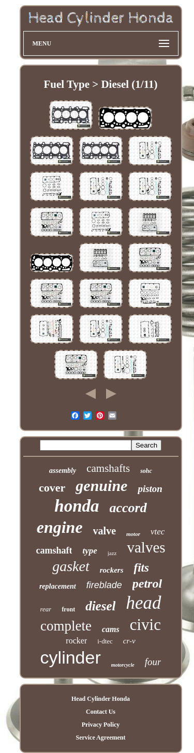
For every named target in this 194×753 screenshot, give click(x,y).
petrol (147, 583)
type (89, 551)
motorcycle (123, 665)
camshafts (108, 468)
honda (76, 506)
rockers (112, 570)
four (153, 661)
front (68, 609)
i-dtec (105, 641)
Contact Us (100, 711)
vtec (158, 531)
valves (146, 547)
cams (111, 629)
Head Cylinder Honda (100, 698)
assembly (62, 470)
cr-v (129, 641)
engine (60, 527)
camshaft (54, 550)
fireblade (104, 585)
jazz (112, 553)
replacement (57, 586)
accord (128, 507)
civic (145, 625)
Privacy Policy (101, 724)
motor (133, 534)
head (143, 603)
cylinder (70, 657)
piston (150, 488)
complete (66, 626)
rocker (76, 640)
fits (140, 567)
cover (52, 487)
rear (45, 609)
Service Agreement (100, 737)
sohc (146, 470)
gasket (70, 566)
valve (104, 530)
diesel (100, 606)
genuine (101, 485)
